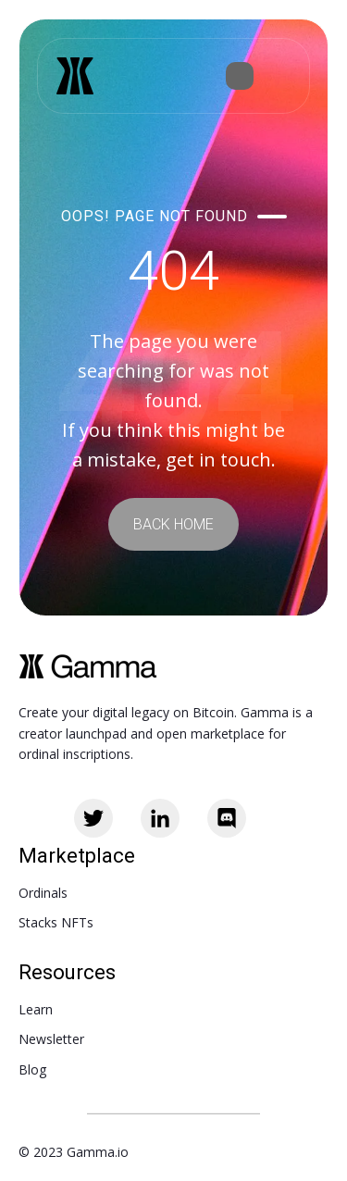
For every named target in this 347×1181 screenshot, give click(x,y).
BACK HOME (173, 524)
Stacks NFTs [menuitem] (56, 922)
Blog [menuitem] (32, 1069)
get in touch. (221, 459)
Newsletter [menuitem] (51, 1039)
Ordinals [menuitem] (43, 892)
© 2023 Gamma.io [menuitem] (74, 1152)
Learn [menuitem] (36, 1009)
